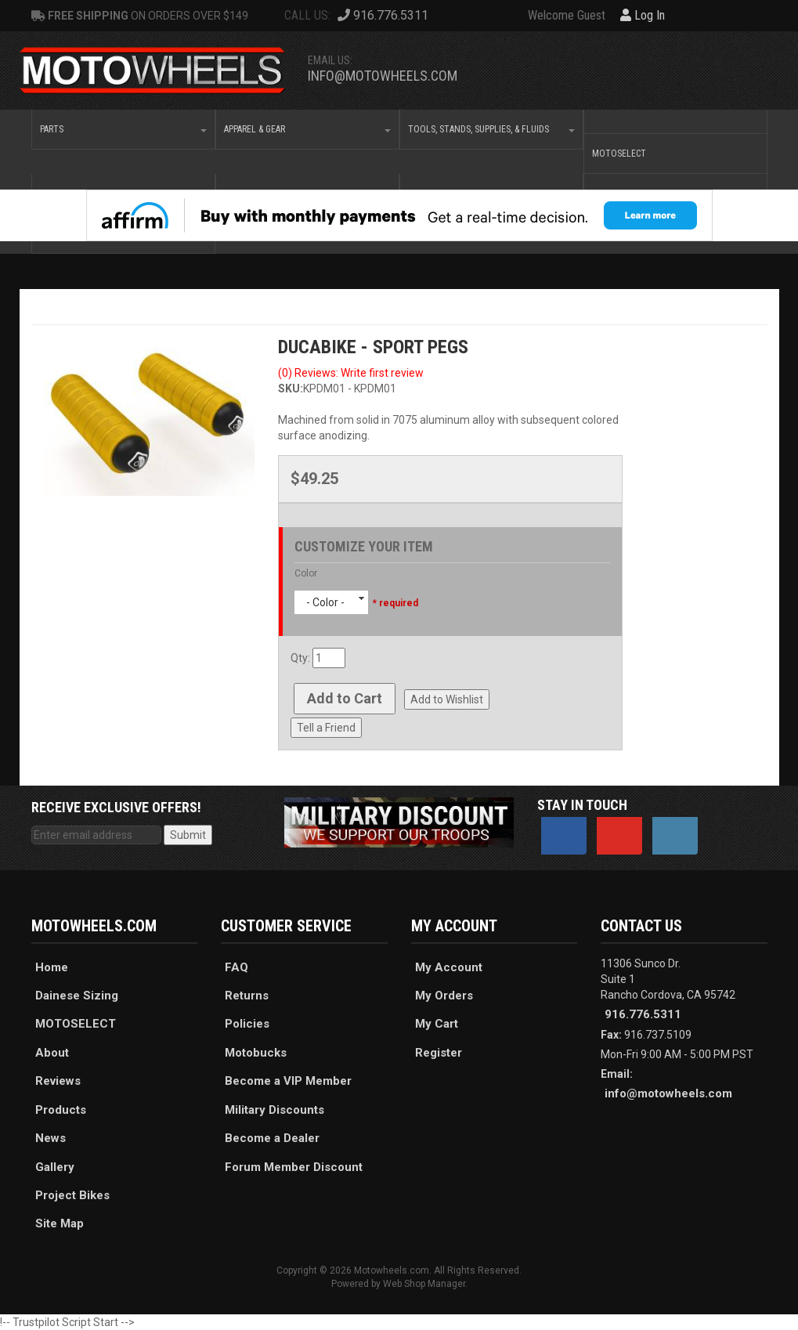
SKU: (290, 388)
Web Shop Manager (424, 1283)
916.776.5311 (643, 1014)
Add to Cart (344, 698)
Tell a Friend (326, 727)
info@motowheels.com (382, 75)
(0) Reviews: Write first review (351, 373)
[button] (123, 129)
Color (305, 573)
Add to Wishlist (446, 699)
